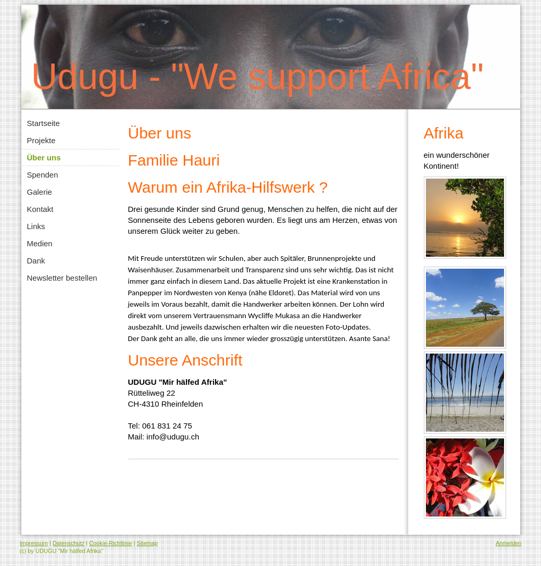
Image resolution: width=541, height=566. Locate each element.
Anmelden (509, 543)
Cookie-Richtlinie (110, 543)
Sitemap (147, 543)
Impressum (34, 543)
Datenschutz (68, 543)
